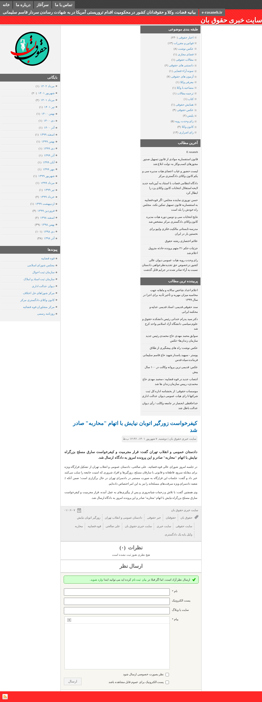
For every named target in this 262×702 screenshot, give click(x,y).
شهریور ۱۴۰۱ (46, 93)
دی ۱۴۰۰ (49, 120)
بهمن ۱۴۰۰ (48, 113)
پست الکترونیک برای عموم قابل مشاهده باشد (136, 682)
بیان (144, 579)
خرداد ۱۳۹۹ (47, 196)
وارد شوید (97, 579)
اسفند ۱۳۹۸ (47, 217)
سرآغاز (43, 5)
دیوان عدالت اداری (43, 286)
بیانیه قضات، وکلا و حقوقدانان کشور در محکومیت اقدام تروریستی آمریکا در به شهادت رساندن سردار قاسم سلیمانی (99, 12)
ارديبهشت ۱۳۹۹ (45, 203)
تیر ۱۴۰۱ (49, 107)
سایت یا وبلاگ (180, 609)
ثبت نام (136, 579)
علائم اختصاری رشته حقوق (181, 240)
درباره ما (23, 5)
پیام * (175, 619)
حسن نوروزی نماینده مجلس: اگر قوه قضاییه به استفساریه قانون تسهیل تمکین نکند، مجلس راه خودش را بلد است (170, 204)
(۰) (123, 547)
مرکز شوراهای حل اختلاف (39, 293)
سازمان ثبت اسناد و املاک (39, 279)
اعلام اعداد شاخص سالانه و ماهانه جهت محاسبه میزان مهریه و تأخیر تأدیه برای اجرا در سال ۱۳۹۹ (170, 294)
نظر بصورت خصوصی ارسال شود (143, 674)
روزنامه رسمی (46, 313)
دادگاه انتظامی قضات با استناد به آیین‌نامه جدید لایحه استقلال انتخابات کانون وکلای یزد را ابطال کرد (170, 188)
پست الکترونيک (181, 600)
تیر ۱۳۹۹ (49, 189)
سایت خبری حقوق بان (231, 20)
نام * (175, 591)
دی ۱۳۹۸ (49, 231)
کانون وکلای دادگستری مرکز (37, 300)
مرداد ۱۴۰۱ (47, 100)
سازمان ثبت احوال (43, 272)
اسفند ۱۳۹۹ (47, 134)
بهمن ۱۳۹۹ (48, 141)
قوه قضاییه (48, 258)
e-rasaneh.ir (212, 12)
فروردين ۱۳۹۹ (46, 210)
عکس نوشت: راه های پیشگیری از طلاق (174, 347)
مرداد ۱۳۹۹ (47, 182)
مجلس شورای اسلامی (41, 265)
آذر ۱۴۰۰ (49, 127)
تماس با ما (63, 5)
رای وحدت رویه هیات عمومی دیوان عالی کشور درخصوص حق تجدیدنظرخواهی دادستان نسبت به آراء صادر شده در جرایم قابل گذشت (170, 265)
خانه (6, 5)
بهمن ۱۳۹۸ (48, 224)
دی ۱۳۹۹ (49, 148)
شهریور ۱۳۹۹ (46, 176)
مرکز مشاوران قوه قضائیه (39, 306)
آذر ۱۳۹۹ (49, 155)
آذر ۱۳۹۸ (49, 238)
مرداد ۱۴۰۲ (47, 86)
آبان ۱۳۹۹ (48, 162)
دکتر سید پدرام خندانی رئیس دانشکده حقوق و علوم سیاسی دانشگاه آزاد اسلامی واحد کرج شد (170, 323)
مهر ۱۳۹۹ (48, 169)
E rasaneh (192, 151)
